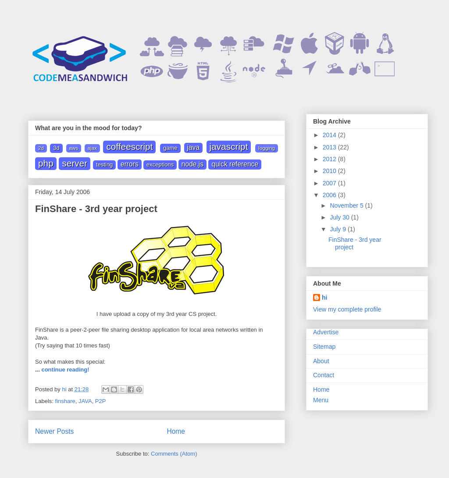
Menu (320, 400)
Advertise (326, 332)
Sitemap (324, 346)
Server (74, 163)
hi (324, 297)
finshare (65, 401)
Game (170, 148)
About (321, 361)
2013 (330, 147)
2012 (330, 159)
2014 (330, 134)
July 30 (340, 217)
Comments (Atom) (174, 453)
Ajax (92, 148)
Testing (104, 164)
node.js (192, 164)
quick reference (234, 164)
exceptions (160, 164)
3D (56, 148)
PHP (45, 163)
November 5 (347, 205)
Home (176, 431)
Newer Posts (54, 431)
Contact (323, 375)
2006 (330, 194)
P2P (100, 401)
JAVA (193, 147)
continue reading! (65, 369)
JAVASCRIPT (229, 147)
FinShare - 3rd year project (96, 208)
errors (130, 164)
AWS (73, 148)
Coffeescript (129, 147)
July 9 (338, 229)
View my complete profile (347, 309)
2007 (330, 183)
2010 (330, 170)
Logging (266, 148)
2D (41, 148)
